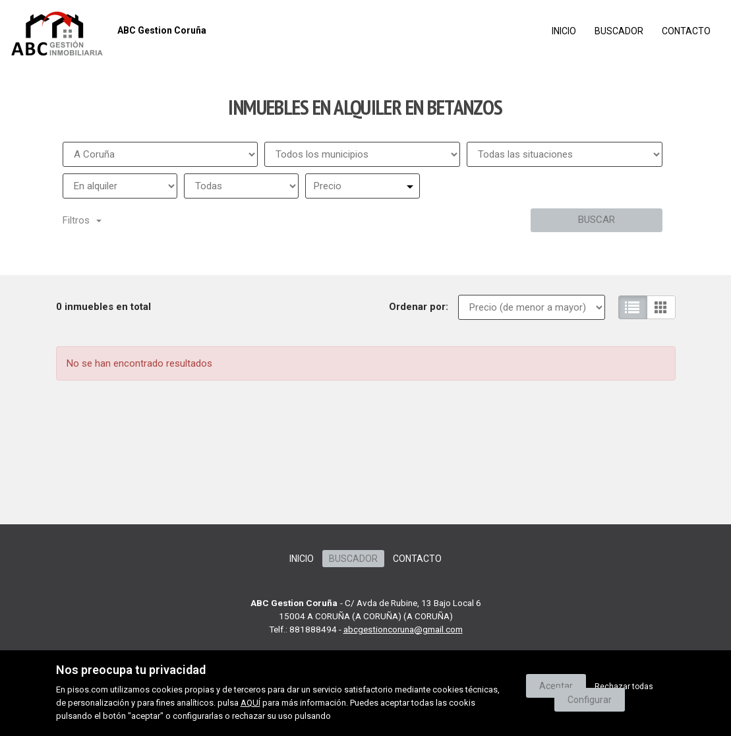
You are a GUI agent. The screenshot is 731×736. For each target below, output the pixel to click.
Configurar (590, 699)
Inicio (564, 31)
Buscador (619, 31)
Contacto (686, 31)
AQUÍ (250, 703)
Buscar (596, 220)
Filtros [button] (82, 220)
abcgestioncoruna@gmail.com (403, 629)
